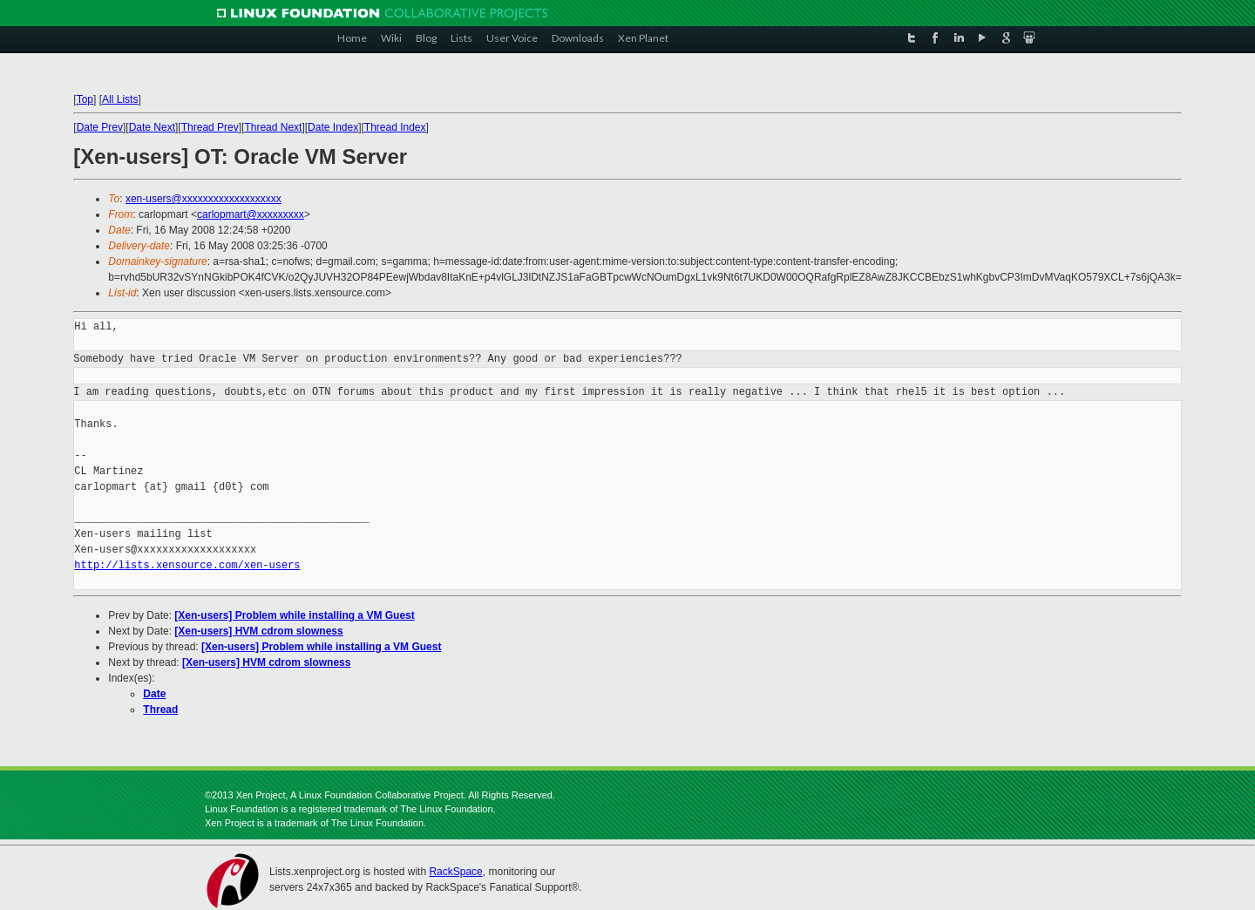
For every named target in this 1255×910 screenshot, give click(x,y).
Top (85, 99)
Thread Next (273, 127)
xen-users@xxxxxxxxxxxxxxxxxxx (204, 199)
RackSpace (455, 872)
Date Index (333, 127)
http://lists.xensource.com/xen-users (187, 565)
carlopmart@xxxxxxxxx (250, 214)
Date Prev (100, 127)
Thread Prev (210, 127)
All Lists (120, 99)
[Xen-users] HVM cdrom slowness (258, 631)
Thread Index (395, 127)
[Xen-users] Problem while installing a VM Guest (294, 615)
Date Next (152, 127)
